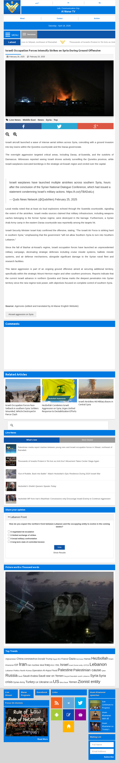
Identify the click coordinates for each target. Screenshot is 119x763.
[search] (57, 425)
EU (59, 659)
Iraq (47, 664)
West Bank (64, 682)
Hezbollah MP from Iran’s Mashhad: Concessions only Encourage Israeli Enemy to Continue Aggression (64, 499)
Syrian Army (19, 682)
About (22, 18)
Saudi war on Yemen (51, 675)
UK (36, 682)
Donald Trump (45, 658)
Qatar (104, 671)
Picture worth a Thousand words (22, 567)
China (20, 658)
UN (51, 682)
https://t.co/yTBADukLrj (80, 191)
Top (56, 120)
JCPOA (86, 665)
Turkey (30, 682)
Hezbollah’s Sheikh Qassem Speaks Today (37, 486)
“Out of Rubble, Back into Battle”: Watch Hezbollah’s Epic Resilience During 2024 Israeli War (59, 474)
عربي (37, 3)
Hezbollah (99, 658)
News (41, 120)
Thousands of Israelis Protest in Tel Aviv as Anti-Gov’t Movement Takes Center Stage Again (58, 461)
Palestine (65, 670)
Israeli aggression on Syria (21, 314)
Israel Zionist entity (76, 665)
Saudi (20, 676)
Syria (49, 120)
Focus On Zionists (14, 703)
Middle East (29, 120)
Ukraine (44, 682)
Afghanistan (10, 659)
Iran (23, 664)
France (64, 659)
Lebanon (98, 664)
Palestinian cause (87, 670)
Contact (59, 18)
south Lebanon (84, 676)
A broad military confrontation (23, 539)
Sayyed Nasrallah (70, 676)
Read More (42, 739)
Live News (15, 120)
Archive (97, 18)
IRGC (52, 665)
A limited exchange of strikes (23, 535)
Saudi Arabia (30, 675)
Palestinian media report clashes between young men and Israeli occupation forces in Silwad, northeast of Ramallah (65, 448)
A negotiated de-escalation (22, 532)
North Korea (26, 670)
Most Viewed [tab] (87, 440)
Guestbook (42, 692)
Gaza (72, 658)
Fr (68, 3)
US (56, 681)
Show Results (59, 552)
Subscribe (109, 757)
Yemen (73, 682)
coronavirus (30, 658)
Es (100, 3)
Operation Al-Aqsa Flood (44, 670)
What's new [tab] (31, 440)
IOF (16, 665)
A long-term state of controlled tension (27, 542)
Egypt (55, 659)
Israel (64, 665)
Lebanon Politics (12, 671)
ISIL (57, 665)
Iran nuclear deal (35, 665)
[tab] (59, 517)
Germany (79, 659)
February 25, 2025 (66, 199)
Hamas (87, 659)
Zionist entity (89, 681)
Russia (11, 675)
